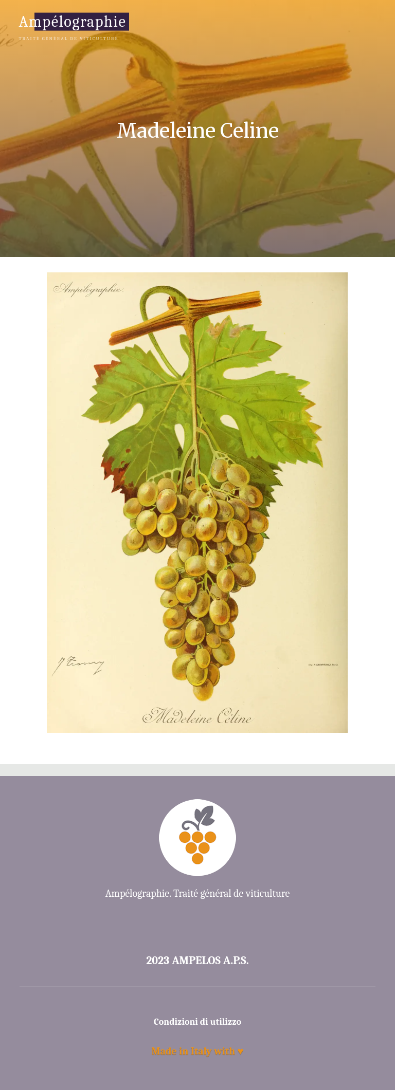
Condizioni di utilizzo (197, 1022)
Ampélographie (72, 21)
